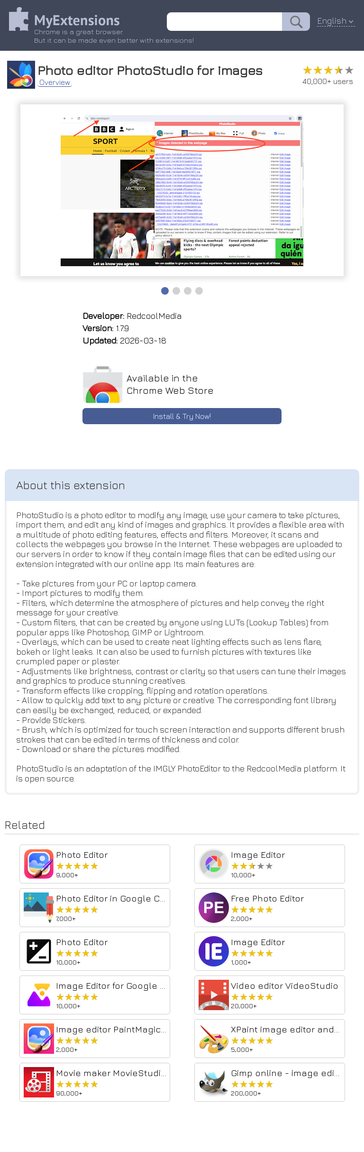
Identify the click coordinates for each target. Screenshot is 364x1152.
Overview (55, 81)
